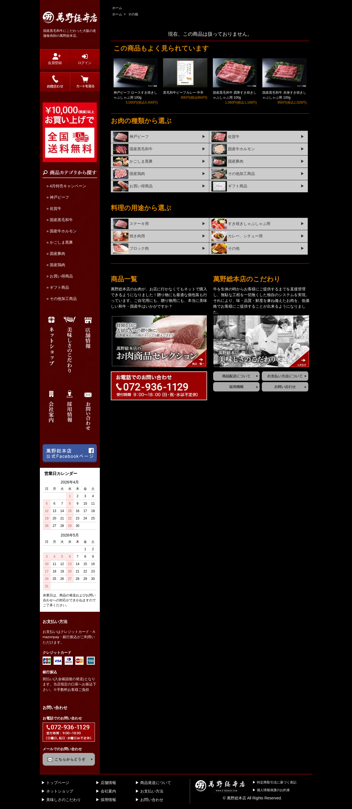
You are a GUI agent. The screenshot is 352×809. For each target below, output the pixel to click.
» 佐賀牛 (53, 208)
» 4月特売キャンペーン (66, 186)
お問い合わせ (151, 799)
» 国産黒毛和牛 (59, 220)
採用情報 (108, 799)
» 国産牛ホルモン (61, 231)
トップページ (57, 782)
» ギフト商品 (57, 287)
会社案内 (108, 791)
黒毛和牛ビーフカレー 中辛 (183, 92)
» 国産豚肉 (55, 253)
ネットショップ (59, 791)
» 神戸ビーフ (57, 197)
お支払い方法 (151, 791)
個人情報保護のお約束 (273, 790)
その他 (133, 14)
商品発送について (155, 782)
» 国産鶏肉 (55, 265)
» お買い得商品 (59, 276)
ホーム (117, 8)
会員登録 (55, 59)
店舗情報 (108, 782)
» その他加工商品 (61, 298)
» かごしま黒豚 (59, 242)
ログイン (84, 59)
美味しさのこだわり (63, 799)
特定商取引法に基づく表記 (276, 782)
